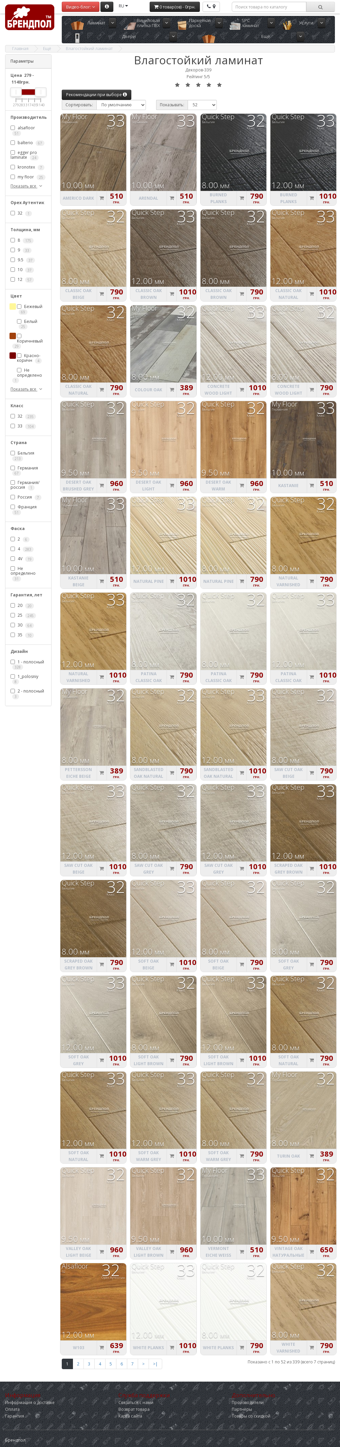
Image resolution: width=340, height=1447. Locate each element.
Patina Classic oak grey (148, 680)
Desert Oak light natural (148, 489)
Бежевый (29, 309)
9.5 (23, 260)
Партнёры (242, 1409)
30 (22, 625)
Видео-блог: (80, 7)
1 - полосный (27, 664)
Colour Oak (148, 390)
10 (22, 270)
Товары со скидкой (251, 1416)
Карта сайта (130, 1416)
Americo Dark (78, 198)
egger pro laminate (25, 155)
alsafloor (23, 130)
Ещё (265, 36)
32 (21, 214)
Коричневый (27, 341)
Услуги (306, 23)
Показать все (27, 186)
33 (23, 426)
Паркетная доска (200, 22)
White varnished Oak (288, 1351)
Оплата (12, 1409)
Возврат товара (134, 1409)
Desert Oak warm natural (218, 489)
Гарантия (14, 1416)
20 (22, 605)
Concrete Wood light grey (218, 393)
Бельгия (22, 455)
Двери (129, 36)
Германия (24, 470)
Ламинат (96, 23)
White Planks (148, 1348)
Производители (248, 1402)
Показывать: (172, 105)
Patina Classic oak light (218, 680)
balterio (27, 143)
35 (22, 635)
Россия (26, 498)
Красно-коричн (29, 358)
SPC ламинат (250, 22)
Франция (24, 509)
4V (22, 559)
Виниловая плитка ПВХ (148, 22)
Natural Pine (148, 581)
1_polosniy (24, 679)
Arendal (148, 198)
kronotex (27, 167)
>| (155, 1364)
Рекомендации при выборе (96, 94)
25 (23, 615)
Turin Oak (288, 1156)
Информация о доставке (30, 1402)
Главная (20, 48)
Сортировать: (79, 105)
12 (22, 280)
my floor (28, 177)
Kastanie (288, 485)
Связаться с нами (135, 1402)
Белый (27, 324)
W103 (78, 1348)
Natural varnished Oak (288, 584)
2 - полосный (27, 693)
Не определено (27, 375)
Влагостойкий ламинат (89, 48)
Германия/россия (25, 485)
